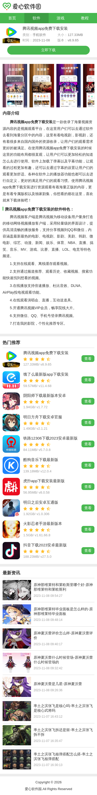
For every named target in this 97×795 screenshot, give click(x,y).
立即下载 (48, 50)
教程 (85, 18)
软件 (36, 18)
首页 (12, 18)
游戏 (60, 18)
